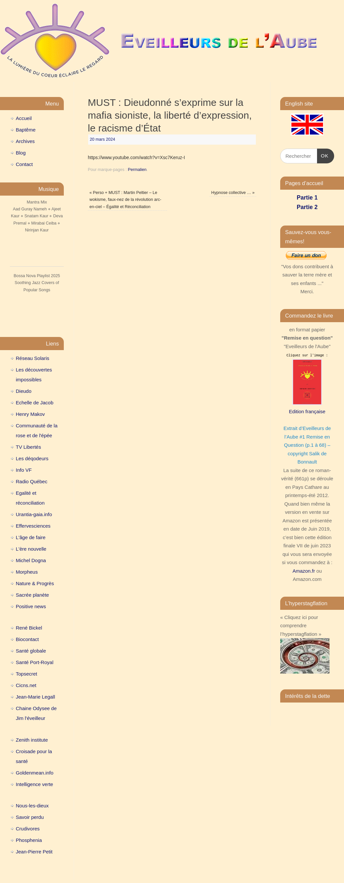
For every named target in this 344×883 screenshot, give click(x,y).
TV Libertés (28, 447)
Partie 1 (307, 197)
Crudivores (28, 828)
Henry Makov (30, 414)
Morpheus (27, 572)
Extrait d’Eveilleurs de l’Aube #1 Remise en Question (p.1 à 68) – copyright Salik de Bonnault (307, 445)
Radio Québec (31, 481)
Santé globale (31, 651)
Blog (21, 152)
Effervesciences (33, 526)
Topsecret (26, 674)
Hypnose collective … (233, 192)
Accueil (24, 118)
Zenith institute (32, 740)
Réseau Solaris (32, 358)
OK (323, 154)
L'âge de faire (30, 537)
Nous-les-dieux (32, 805)
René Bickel (29, 628)
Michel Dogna (31, 560)
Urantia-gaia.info (34, 514)
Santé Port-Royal (34, 662)
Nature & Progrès (35, 583)
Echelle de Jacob (34, 402)
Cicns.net (26, 685)
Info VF (24, 470)
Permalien (137, 169)
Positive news (31, 606)
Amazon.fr (303, 571)
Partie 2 (307, 207)
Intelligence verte (34, 784)
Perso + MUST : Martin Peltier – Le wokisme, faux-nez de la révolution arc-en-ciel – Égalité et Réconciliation (125, 199)
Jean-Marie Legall (35, 697)
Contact (24, 164)
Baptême (26, 129)
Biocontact (27, 639)
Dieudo (24, 391)
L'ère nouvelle (31, 549)
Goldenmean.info (34, 773)
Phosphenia (29, 840)
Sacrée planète (32, 595)
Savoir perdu (30, 817)
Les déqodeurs (32, 458)
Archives (25, 141)
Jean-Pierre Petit (34, 851)
